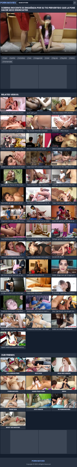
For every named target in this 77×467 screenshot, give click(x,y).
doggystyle (38, 58)
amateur (22, 58)
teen (5, 58)
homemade (8, 62)
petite (13, 58)
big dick (64, 58)
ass (30, 58)
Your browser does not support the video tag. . (38, 34)
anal (47, 58)
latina (72, 58)
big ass (55, 58)
